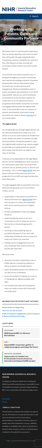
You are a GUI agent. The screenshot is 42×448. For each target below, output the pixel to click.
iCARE (25, 25)
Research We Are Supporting (13, 307)
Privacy (4, 402)
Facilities (18, 25)
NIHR (12, 440)
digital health (27, 199)
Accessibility (6, 399)
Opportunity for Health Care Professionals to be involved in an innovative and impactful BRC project (21, 357)
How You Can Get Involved (12, 310)
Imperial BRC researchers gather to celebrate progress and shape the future (21, 344)
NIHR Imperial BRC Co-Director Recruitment (21, 333)
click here (30, 115)
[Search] (34, 16)
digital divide (27, 170)
